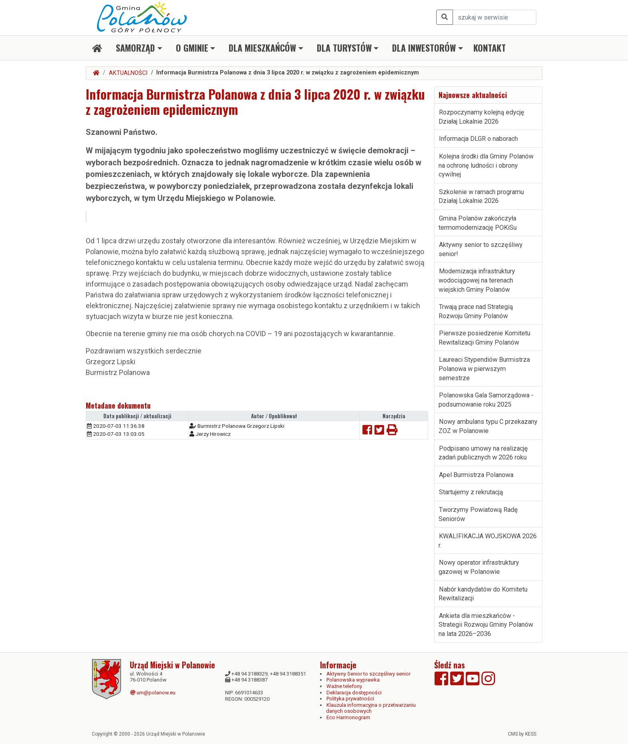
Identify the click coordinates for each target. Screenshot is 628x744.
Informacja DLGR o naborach (478, 138)
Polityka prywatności (350, 699)
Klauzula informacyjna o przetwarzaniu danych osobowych (371, 708)
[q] (494, 17)
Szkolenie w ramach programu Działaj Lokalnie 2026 (481, 196)
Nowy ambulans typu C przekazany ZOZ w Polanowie (488, 426)
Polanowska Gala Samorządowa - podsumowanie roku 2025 (486, 399)
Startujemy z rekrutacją (471, 492)
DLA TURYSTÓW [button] (344, 47)
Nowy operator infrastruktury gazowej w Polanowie (479, 567)
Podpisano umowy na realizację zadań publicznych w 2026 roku (483, 453)
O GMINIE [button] (192, 47)
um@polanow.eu (152, 693)
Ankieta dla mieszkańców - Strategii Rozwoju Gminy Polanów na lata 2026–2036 (486, 625)
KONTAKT (489, 47)
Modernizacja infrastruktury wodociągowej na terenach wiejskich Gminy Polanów (477, 280)
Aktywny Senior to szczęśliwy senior (368, 674)
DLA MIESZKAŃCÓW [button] (262, 47)
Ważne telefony (344, 686)
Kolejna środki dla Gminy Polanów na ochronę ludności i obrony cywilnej (486, 165)
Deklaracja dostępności (354, 693)
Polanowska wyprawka (353, 680)
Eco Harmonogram (348, 717)
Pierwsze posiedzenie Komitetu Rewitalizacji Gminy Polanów (484, 337)
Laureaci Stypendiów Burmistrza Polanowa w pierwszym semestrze (484, 368)
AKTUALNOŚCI (128, 73)
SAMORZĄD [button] (135, 47)
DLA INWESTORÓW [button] (424, 47)
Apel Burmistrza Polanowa (476, 475)
